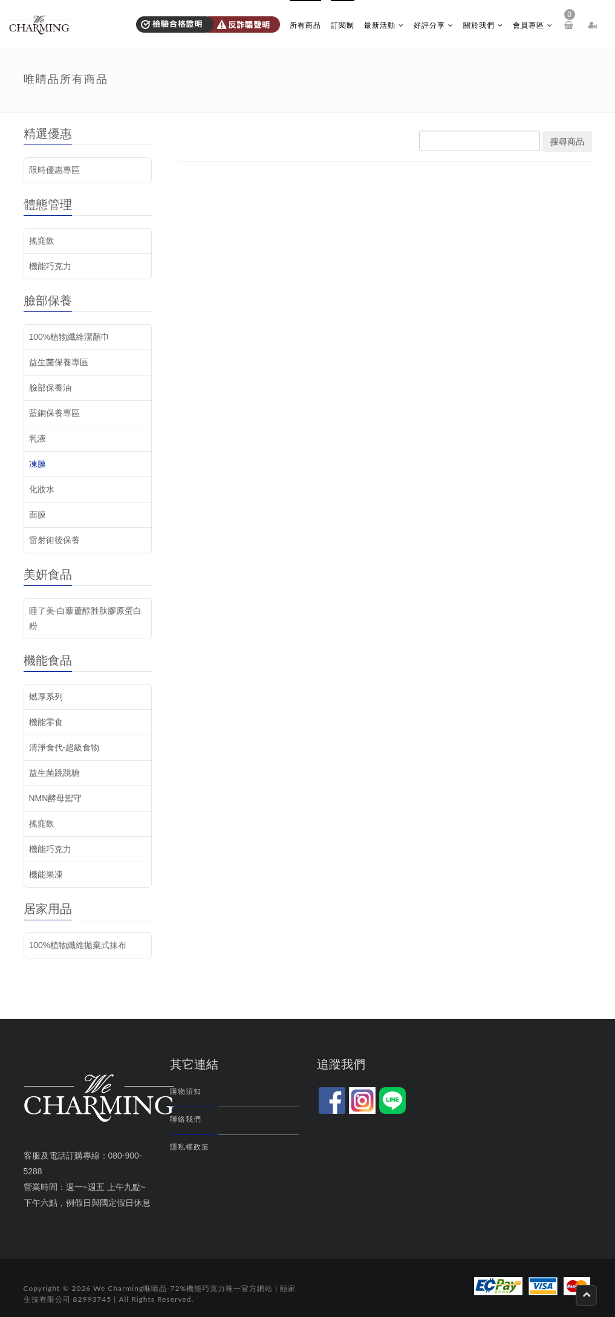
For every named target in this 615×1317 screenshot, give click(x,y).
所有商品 (305, 25)
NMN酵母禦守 (55, 798)
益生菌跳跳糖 (54, 773)
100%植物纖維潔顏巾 (69, 337)
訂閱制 (342, 25)
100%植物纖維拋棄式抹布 (78, 945)
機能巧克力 (50, 266)
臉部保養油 (50, 387)
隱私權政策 (189, 1147)
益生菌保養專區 (58, 362)
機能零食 (46, 722)
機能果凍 (46, 874)
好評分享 (434, 25)
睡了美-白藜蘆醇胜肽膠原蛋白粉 (85, 618)
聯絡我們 (185, 1119)
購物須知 (185, 1091)
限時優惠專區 (54, 170)
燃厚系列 (46, 696)
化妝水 (41, 489)
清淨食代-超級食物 (64, 747)
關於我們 (483, 25)
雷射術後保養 (54, 540)
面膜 (37, 514)
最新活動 (384, 25)
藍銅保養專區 (54, 413)
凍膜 (37, 464)
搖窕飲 (41, 241)
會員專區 (533, 25)
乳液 (37, 438)
